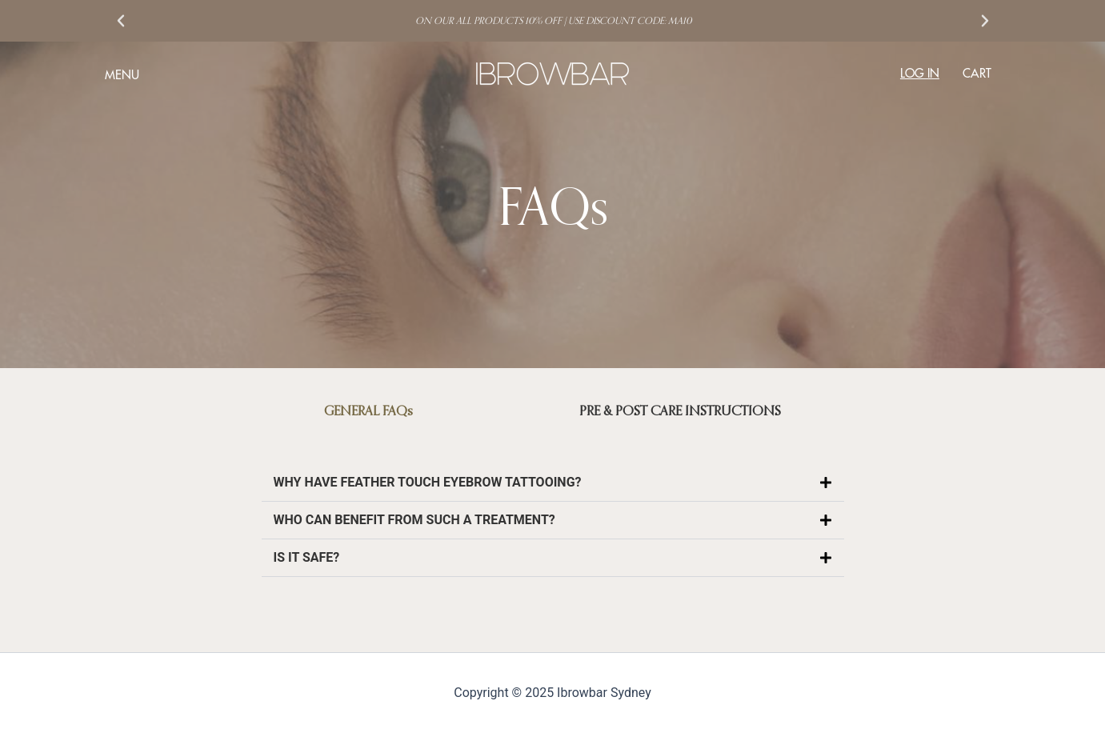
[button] (121, 21)
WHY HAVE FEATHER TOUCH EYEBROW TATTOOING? (428, 482)
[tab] (369, 410)
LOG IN (919, 73)
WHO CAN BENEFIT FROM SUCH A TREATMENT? (414, 519)
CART (977, 73)
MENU (122, 74)
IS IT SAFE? (307, 557)
